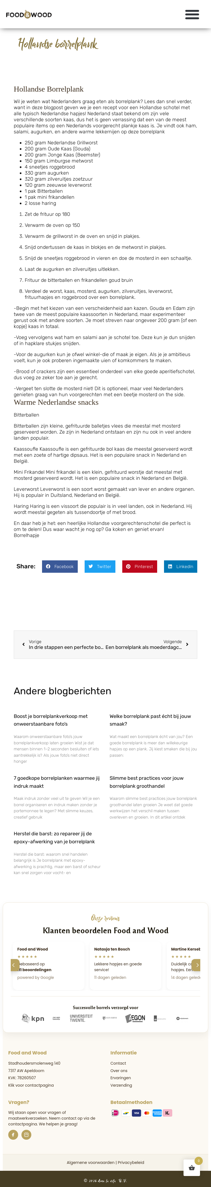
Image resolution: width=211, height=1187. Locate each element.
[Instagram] (26, 1135)
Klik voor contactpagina (31, 1085)
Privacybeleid (131, 1162)
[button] (192, 14)
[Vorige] (13, 965)
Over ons (118, 1070)
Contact (118, 1063)
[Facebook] (13, 1135)
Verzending (121, 1085)
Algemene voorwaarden (91, 1162)
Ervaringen (120, 1078)
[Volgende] (197, 965)
